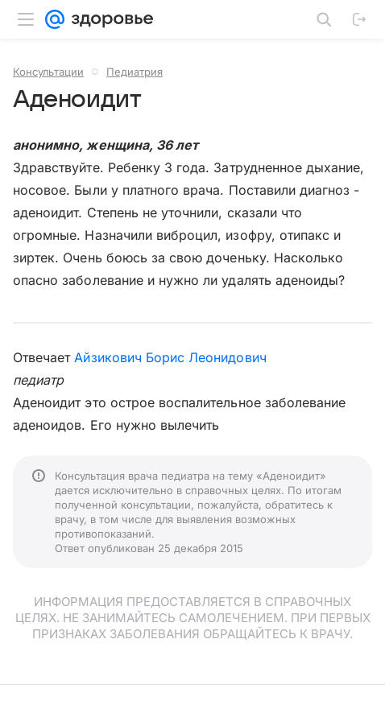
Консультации (48, 71)
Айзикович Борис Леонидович (170, 357)
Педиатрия (134, 71)
